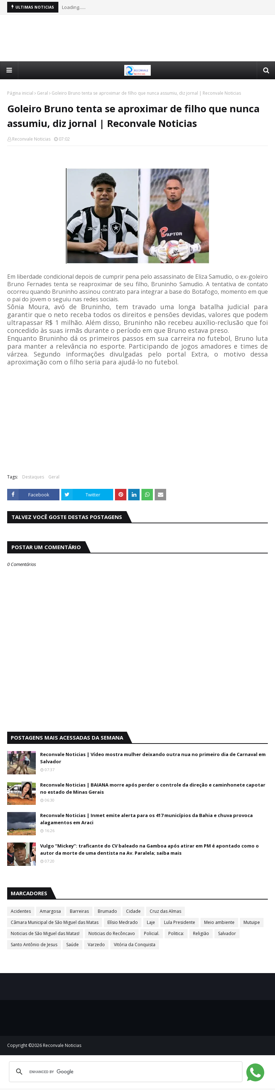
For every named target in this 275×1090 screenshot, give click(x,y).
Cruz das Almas (165, 911)
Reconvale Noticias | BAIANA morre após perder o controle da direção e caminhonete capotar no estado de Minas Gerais (152, 788)
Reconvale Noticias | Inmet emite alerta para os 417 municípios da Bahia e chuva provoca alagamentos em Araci (146, 819)
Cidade (133, 911)
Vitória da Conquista (134, 945)
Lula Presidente (179, 922)
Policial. (151, 933)
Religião (201, 933)
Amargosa (50, 911)
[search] (124, 1071)
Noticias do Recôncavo (111, 933)
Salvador (227, 933)
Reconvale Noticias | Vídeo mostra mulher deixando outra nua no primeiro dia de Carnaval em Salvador (153, 758)
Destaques (33, 477)
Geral (42, 93)
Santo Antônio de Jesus (34, 945)
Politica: (176, 933)
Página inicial (20, 93)
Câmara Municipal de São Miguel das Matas (54, 922)
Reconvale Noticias (31, 139)
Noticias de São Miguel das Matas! (45, 933)
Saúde (72, 945)
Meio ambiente (219, 922)
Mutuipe (251, 922)
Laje (151, 922)
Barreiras (79, 911)
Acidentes (21, 911)
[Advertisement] (137, 38)
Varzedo (96, 945)
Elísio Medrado (122, 922)
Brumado (107, 911)
